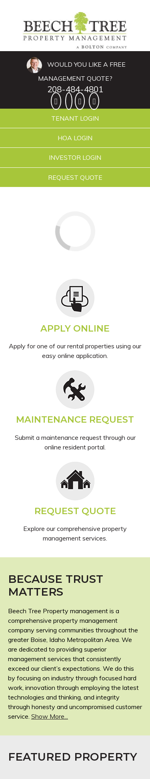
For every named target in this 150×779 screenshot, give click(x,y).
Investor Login (75, 157)
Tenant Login (75, 118)
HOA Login (75, 138)
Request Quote (75, 177)
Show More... (49, 716)
